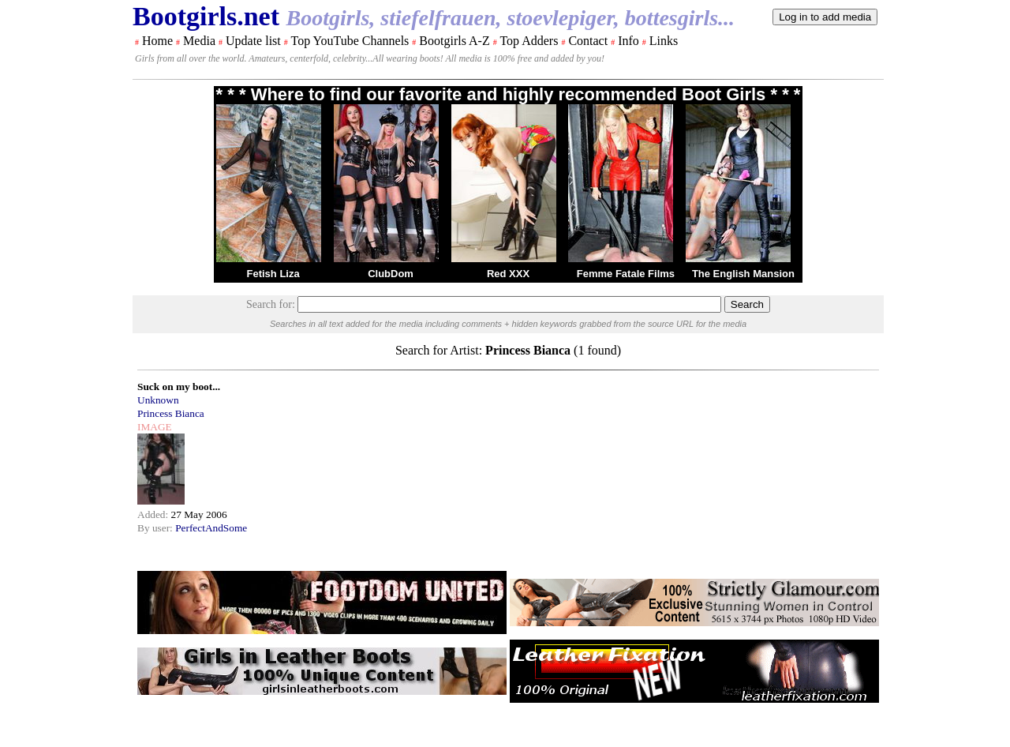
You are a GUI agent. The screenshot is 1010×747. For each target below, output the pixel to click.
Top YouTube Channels (349, 40)
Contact (588, 40)
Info (628, 40)
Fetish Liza (272, 274)
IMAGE (154, 427)
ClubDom (390, 274)
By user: (156, 528)
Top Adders (528, 40)
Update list (253, 40)
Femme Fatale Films (626, 274)
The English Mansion (743, 274)
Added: (154, 514)
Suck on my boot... (178, 386)
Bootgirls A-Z (454, 40)
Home (157, 40)
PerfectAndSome (211, 528)
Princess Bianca (170, 413)
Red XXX (508, 274)
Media (199, 40)
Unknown (158, 400)
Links (663, 40)
